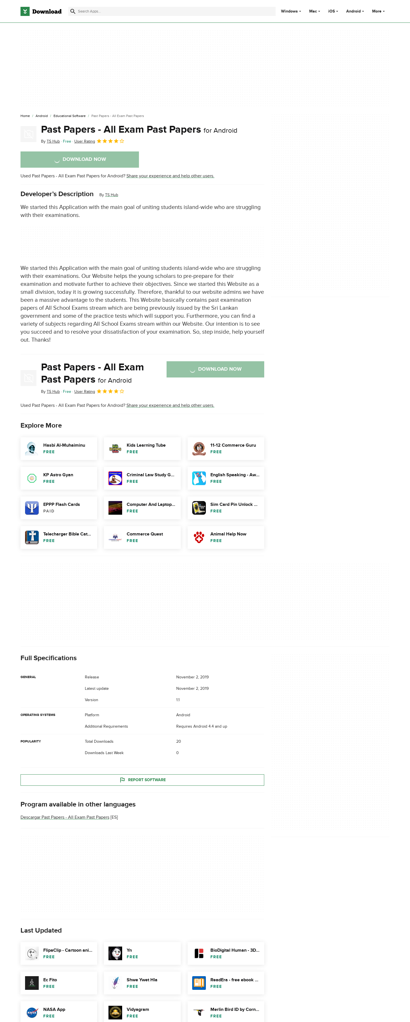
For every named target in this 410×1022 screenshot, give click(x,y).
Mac (313, 11)
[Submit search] (72, 11)
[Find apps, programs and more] (171, 11)
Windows (289, 11)
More (379, 11)
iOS (331, 11)
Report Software (142, 779)
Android (353, 11)
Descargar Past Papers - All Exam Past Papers (64, 817)
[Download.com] (41, 11)
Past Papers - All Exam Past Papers (139, 129)
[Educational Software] (70, 116)
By (50, 141)
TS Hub (111, 194)
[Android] (42, 116)
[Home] (25, 116)
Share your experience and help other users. (170, 176)
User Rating (99, 141)
